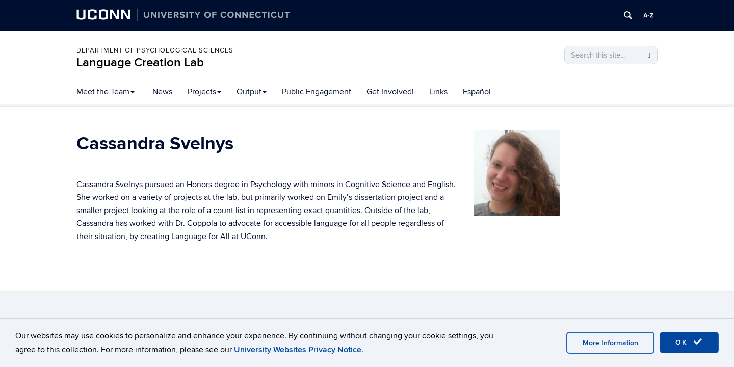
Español (477, 92)
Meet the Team (105, 92)
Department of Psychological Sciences (154, 50)
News (162, 92)
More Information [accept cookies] (610, 342)
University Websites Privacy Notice (297, 350)
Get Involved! (390, 92)
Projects (204, 92)
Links (438, 92)
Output (252, 92)
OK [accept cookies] (689, 342)
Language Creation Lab (140, 62)
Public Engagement (316, 92)
